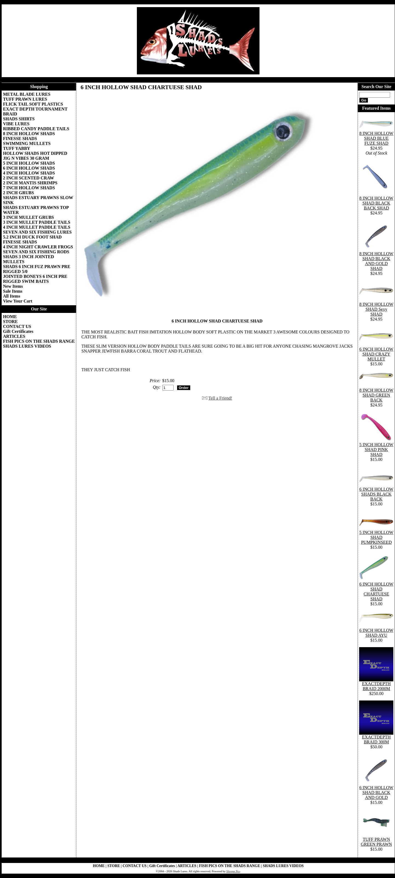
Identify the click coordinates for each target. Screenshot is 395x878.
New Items (13, 286)
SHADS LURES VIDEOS (27, 346)
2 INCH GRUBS (18, 192)
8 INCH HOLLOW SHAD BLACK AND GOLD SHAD (376, 261)
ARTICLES (14, 336)
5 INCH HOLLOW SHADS (29, 163)
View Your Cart (17, 301)
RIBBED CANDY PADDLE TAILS (36, 128)
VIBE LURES (16, 123)
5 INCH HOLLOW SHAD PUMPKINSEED (376, 537)
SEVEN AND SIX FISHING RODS (36, 251)
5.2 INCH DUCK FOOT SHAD (32, 237)
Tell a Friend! (220, 398)
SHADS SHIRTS (18, 119)
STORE (10, 321)
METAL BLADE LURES (26, 94)
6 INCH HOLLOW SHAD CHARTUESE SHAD (376, 591)
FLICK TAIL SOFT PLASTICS (33, 104)
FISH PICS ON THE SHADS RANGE (39, 341)
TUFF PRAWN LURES (25, 99)
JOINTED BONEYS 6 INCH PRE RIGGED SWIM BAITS (35, 279)
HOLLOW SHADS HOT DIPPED (35, 153)
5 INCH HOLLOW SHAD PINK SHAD (376, 449)
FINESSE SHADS (20, 138)
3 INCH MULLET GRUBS (28, 217)
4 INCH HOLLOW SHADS (29, 173)
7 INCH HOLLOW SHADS (29, 187)
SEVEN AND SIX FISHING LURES (37, 232)
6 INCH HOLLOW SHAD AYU (376, 633)
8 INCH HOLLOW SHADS (29, 133)
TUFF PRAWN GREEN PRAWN (376, 842)
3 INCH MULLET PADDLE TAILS (36, 222)
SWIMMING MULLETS (27, 143)
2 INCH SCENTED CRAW (28, 178)
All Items (11, 296)
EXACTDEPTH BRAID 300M (376, 739)
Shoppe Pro (233, 871)
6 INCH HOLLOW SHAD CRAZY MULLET (376, 354)
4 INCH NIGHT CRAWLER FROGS (38, 247)
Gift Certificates (18, 331)
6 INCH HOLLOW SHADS (29, 168)
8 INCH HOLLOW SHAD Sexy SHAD (376, 309)
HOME (10, 316)
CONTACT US (17, 326)
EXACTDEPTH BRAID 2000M (376, 686)
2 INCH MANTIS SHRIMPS (30, 183)
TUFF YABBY (16, 148)
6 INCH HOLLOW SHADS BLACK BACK (376, 494)
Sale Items (12, 291)
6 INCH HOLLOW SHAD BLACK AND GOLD (376, 792)
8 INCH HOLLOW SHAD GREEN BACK (376, 395)
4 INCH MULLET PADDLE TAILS (36, 227)
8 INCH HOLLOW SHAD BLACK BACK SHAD (376, 203)
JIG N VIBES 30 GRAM (26, 158)
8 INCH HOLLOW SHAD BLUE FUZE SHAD (376, 138)
